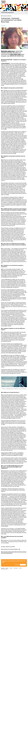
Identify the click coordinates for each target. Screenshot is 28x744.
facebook (2, 568)
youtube (20, 568)
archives (17, 564)
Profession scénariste (7, 12)
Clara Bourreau (15, 54)
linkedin (7, 568)
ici (19, 549)
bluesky (11, 568)
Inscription (23, 564)
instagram (16, 568)
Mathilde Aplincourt (8, 51)
